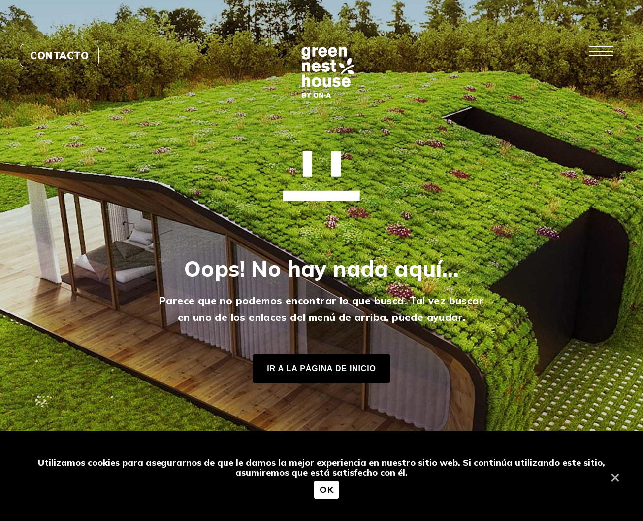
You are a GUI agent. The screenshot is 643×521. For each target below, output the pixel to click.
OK (326, 489)
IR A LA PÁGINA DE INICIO (321, 368)
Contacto (59, 55)
